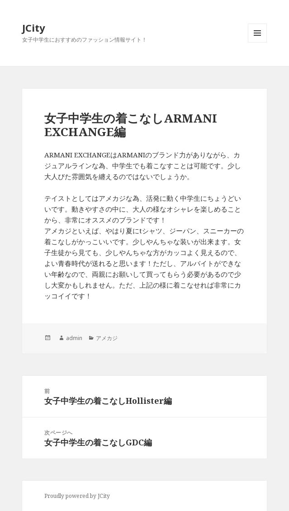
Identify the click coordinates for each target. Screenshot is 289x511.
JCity (33, 27)
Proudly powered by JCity (77, 496)
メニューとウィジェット (257, 42)
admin (74, 338)
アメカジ (107, 338)
